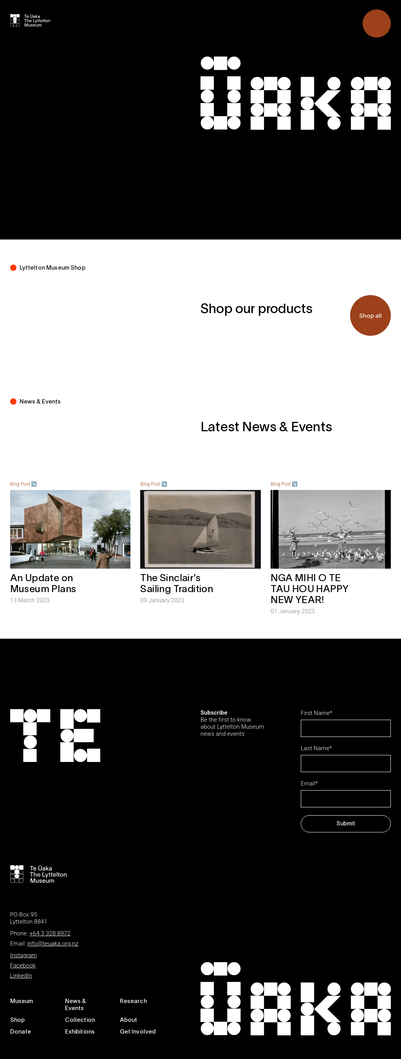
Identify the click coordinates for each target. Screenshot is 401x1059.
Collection (80, 1020)
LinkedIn (21, 975)
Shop (17, 1020)
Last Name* (316, 748)
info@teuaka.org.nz (52, 943)
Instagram (23, 955)
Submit (345, 824)
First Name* (316, 713)
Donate (20, 1032)
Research (133, 1001)
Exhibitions (80, 1032)
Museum (21, 1001)
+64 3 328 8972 (49, 933)
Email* (309, 783)
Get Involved (138, 1032)
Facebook (23, 965)
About (128, 1020)
